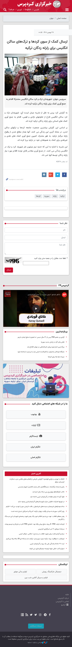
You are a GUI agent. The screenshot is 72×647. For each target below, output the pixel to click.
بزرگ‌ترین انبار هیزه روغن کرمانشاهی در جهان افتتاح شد (45, 347)
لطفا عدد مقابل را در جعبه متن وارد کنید (50, 258)
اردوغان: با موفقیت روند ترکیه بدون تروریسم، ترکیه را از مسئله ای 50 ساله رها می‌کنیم (35, 538)
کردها (38, 196)
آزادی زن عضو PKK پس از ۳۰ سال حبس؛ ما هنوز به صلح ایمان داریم (41, 337)
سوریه (46, 196)
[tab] (36, 473)
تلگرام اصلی (36, 457)
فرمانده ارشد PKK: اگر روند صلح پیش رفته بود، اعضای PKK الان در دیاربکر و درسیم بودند (34, 524)
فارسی (36, 9)
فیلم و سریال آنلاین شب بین (36, 577)
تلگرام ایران (35, 447)
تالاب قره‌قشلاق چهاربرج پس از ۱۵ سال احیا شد (48, 492)
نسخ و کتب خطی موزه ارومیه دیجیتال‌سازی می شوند (46, 548)
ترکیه (62, 196)
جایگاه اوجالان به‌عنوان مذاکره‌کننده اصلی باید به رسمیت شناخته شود (41, 352)
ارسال (9, 269)
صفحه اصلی (61, 18)
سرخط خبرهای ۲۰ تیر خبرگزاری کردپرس (51, 529)
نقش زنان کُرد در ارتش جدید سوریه (52, 342)
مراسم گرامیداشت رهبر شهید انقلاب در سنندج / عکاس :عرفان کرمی (41, 534)
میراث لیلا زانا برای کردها (56, 357)
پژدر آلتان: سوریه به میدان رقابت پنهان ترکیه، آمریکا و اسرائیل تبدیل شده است (37, 511)
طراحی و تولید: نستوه (38, 642)
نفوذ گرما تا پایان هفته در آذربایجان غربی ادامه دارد (47, 497)
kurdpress (36, 4)
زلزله (55, 196)
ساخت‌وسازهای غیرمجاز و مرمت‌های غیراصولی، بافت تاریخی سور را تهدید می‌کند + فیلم (35, 506)
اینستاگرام (36, 436)
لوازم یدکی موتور (20, 571)
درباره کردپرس (63, 598)
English (28, 9)
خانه (67, 594)
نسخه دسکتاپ (36, 626)
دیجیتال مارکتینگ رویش (51, 571)
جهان (52, 18)
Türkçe (11, 9)
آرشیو (63, 604)
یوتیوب (36, 414)
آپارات (36, 425)
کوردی (19, 9)
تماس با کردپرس (62, 601)
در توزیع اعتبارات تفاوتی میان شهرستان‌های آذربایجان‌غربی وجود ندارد (41, 501)
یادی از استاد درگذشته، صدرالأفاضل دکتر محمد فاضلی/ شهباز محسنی (41, 487)
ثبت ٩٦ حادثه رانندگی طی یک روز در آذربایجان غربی (47, 544)
